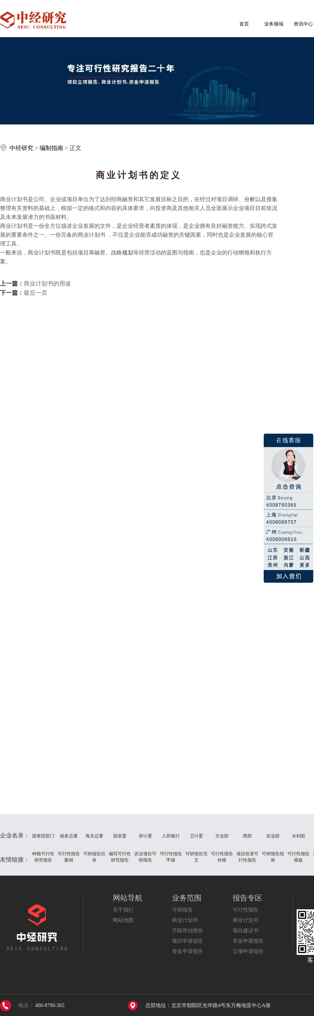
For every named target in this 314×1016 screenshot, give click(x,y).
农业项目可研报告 (145, 857)
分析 (249, 199)
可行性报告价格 (222, 857)
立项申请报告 (248, 951)
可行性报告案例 (69, 857)
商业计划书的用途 (47, 283)
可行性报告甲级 (171, 857)
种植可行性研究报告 (43, 857)
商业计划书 (185, 920)
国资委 (119, 836)
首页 (244, 24)
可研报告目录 (94, 857)
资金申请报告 (187, 951)
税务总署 (69, 836)
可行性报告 (246, 910)
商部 (247, 836)
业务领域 (273, 24)
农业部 (273, 836)
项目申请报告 (187, 941)
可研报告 (182, 910)
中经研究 (21, 148)
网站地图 (123, 920)
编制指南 (51, 148)
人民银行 (171, 836)
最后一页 (35, 293)
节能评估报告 (187, 930)
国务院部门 (43, 836)
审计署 (145, 836)
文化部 (222, 836)
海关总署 (94, 836)
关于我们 (123, 910)
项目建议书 (246, 930)
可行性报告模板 (298, 857)
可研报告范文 (196, 857)
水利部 (298, 836)
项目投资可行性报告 (247, 857)
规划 (127, 253)
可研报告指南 (273, 857)
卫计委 (196, 836)
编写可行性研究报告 (120, 857)
